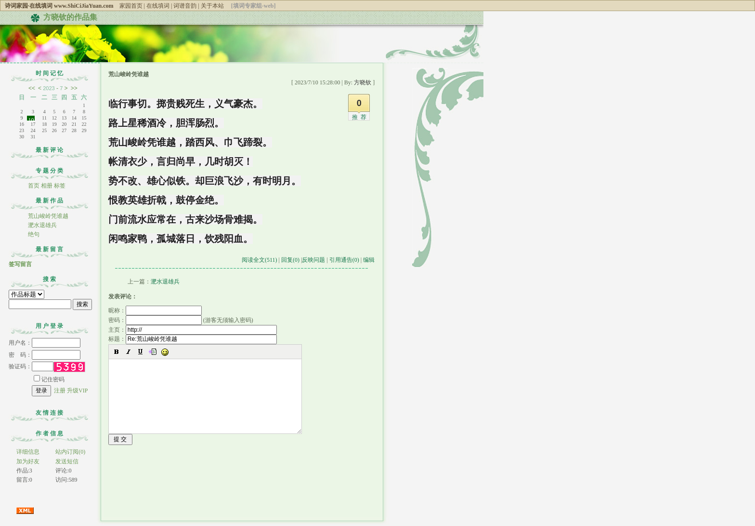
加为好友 (27, 461)
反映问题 (313, 259)
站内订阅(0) (70, 451)
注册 (59, 390)
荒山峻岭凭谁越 (48, 216)
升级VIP (77, 390)
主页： (192, 329)
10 (31, 119)
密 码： (44, 354)
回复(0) (290, 259)
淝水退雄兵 (42, 225)
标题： (192, 339)
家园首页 (131, 5)
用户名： (44, 342)
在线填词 (157, 5)
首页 (33, 185)
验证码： (31, 366)
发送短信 (66, 461)
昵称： (155, 310)
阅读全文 (259, 259)
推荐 (360, 117)
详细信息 (27, 451)
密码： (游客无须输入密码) (180, 320)
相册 (46, 185)
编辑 (369, 259)
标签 (59, 185)
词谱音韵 (184, 5)
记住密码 (49, 379)
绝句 (33, 234)
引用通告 (344, 259)
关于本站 (212, 5)
